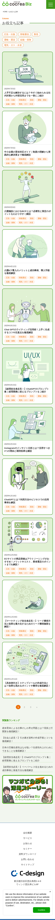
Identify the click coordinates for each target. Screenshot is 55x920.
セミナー (27, 848)
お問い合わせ (27, 859)
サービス (27, 838)
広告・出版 (9, 34)
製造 (36, 34)
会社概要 (27, 833)
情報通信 (24, 34)
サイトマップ (27, 864)
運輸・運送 (9, 39)
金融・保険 (25, 39)
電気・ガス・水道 (13, 45)
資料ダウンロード (27, 854)
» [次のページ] (36, 707)
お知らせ (27, 843)
